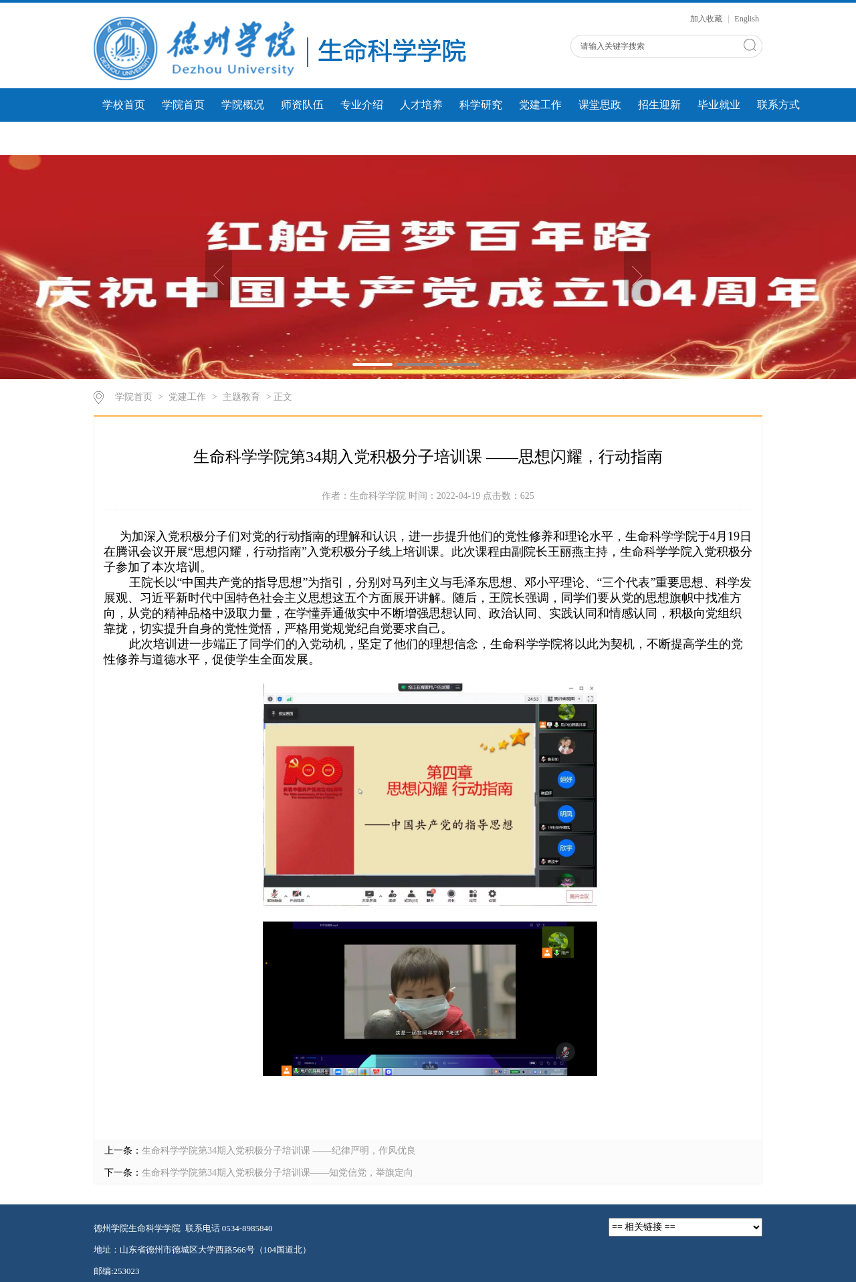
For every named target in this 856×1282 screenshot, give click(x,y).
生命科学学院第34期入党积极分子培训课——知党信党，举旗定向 (277, 1173)
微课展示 (242, 138)
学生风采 (183, 138)
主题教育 (241, 397)
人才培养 (421, 104)
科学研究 (480, 104)
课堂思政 (599, 104)
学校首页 (123, 104)
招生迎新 (659, 104)
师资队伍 (302, 104)
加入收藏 (707, 18)
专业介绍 (361, 104)
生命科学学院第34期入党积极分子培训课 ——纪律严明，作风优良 (279, 1151)
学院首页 (183, 104)
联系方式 (778, 104)
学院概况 (242, 104)
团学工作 (123, 138)
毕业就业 (719, 104)
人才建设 (302, 138)
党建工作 (540, 104)
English (746, 18)
